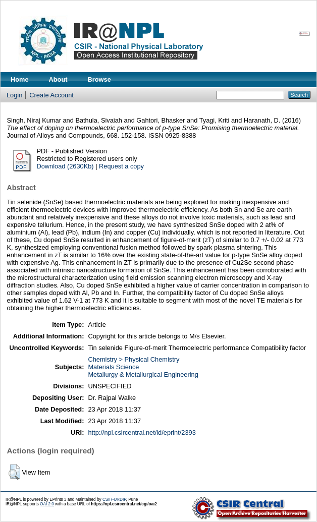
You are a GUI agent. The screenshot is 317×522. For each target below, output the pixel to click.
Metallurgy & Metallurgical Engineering (143, 374)
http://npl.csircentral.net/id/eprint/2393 (141, 432)
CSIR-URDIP (114, 499)
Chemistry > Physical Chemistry (133, 359)
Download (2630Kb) (65, 166)
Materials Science (113, 367)
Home (20, 79)
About (58, 79)
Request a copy (121, 166)
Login (14, 95)
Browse (99, 79)
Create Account (51, 95)
